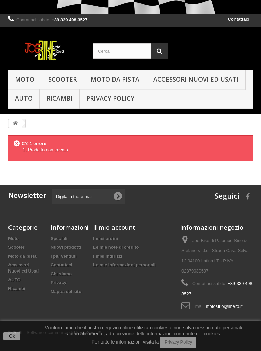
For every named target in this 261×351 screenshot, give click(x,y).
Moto (24, 79)
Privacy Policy (178, 342)
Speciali (59, 238)
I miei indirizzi (107, 256)
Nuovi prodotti (66, 247)
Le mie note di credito (116, 247)
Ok (12, 336)
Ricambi (59, 98)
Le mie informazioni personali (124, 264)
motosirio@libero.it (224, 306)
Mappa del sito (66, 291)
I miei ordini (105, 238)
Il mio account (114, 227)
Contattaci (238, 19)
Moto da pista (115, 79)
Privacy (58, 282)
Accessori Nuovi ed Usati (196, 79)
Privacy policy (110, 98)
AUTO (24, 98)
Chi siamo (61, 273)
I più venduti (64, 256)
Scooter (62, 79)
